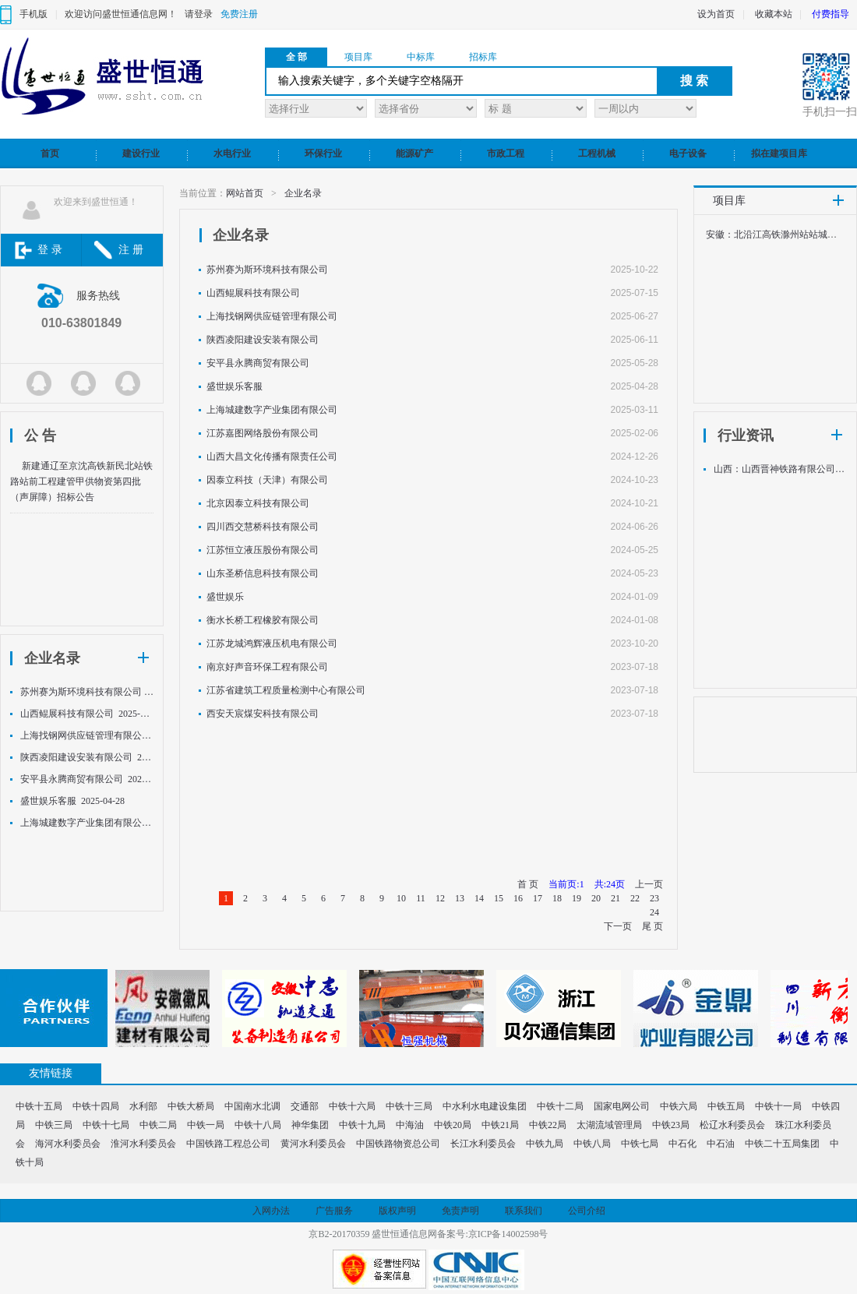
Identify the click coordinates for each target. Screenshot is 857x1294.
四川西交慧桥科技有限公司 (262, 526)
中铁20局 (452, 1124)
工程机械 (596, 153)
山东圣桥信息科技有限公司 (262, 573)
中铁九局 (544, 1143)
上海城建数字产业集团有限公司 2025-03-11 (86, 822)
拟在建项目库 (779, 153)
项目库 (358, 56)
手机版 (33, 14)
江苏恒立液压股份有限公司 (262, 550)
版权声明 (397, 1210)
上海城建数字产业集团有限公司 (271, 409)
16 (518, 898)
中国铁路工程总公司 (228, 1143)
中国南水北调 (252, 1106)
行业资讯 (746, 435)
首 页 (527, 884)
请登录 (199, 14)
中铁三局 (53, 1124)
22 (635, 898)
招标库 (483, 56)
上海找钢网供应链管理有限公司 (271, 316)
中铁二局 (158, 1124)
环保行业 (323, 153)
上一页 (649, 884)
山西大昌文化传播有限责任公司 (271, 456)
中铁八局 (592, 1143)
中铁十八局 (258, 1124)
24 (654, 912)
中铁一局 (205, 1124)
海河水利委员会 (68, 1143)
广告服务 (334, 1210)
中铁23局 (670, 1124)
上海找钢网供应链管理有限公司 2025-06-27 (86, 735)
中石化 (682, 1143)
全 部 (296, 56)
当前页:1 (566, 884)
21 (615, 898)
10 (401, 898)
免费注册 (239, 14)
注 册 (130, 250)
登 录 (49, 250)
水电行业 (232, 153)
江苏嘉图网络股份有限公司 (262, 433)
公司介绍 (586, 1210)
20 (596, 898)
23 (654, 898)
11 (420, 898)
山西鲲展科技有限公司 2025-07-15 (86, 713)
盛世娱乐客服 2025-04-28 (72, 800)
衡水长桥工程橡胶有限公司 (262, 620)
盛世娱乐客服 (234, 386)
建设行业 (141, 153)
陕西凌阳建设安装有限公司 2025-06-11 (86, 757)
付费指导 (830, 14)
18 (557, 898)
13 (459, 898)
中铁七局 (639, 1143)
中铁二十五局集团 (782, 1143)
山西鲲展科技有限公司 (253, 292)
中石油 (721, 1143)
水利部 (143, 1106)
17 (537, 898)
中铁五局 (726, 1106)
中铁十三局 (409, 1106)
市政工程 (505, 153)
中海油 (410, 1124)
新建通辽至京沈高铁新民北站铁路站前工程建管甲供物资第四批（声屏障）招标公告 (81, 481)
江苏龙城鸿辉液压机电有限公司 (271, 643)
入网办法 (271, 1210)
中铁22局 (547, 1124)
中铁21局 (500, 1124)
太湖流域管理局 (609, 1124)
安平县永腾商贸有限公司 (257, 363)
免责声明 (460, 1210)
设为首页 (716, 14)
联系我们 (523, 1210)
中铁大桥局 (191, 1106)
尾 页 (652, 926)
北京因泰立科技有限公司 (257, 503)
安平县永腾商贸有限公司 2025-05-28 (86, 779)
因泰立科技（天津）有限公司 (267, 479)
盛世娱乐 (225, 596)
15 (498, 898)
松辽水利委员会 (732, 1124)
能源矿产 (414, 153)
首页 (50, 153)
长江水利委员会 (483, 1143)
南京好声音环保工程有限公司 (267, 666)
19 (576, 898)
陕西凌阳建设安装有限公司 (262, 339)
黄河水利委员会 (313, 1143)
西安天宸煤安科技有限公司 (262, 713)
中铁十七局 (106, 1124)
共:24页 (609, 884)
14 (479, 898)
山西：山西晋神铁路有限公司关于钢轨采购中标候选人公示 (780, 469)
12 (440, 898)
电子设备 (688, 153)
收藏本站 (773, 14)
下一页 (618, 926)
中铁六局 (678, 1106)
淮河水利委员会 (143, 1143)
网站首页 (244, 193)
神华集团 (310, 1124)
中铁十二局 (560, 1106)
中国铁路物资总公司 (398, 1143)
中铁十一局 (778, 1106)
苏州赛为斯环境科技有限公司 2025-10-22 (86, 691)
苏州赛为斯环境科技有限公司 (267, 269)
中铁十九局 (362, 1124)
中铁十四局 (95, 1106)
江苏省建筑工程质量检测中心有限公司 (285, 690)
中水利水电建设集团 (485, 1106)
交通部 (305, 1106)
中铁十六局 (352, 1106)
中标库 (421, 56)
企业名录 (52, 658)
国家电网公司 (622, 1106)
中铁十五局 (39, 1106)
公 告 (40, 435)
